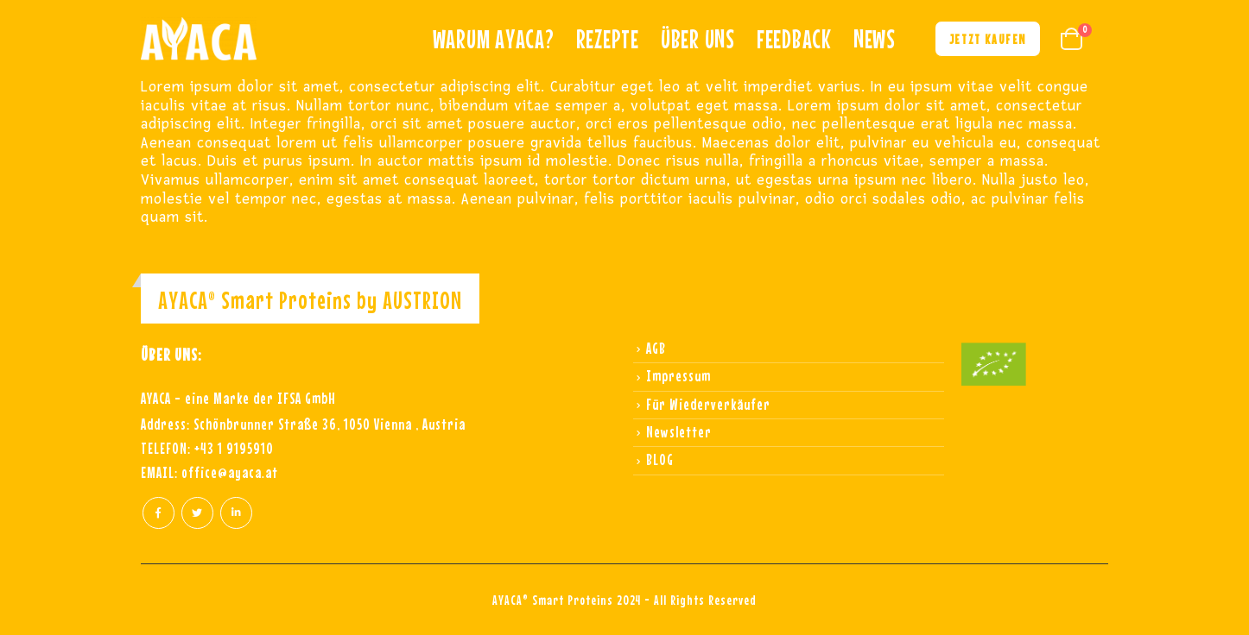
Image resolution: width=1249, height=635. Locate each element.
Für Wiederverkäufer (708, 404)
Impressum (678, 376)
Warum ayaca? (494, 39)
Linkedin (236, 513)
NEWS (874, 39)
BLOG (660, 459)
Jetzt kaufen (987, 39)
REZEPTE (607, 39)
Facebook (158, 513)
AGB (656, 348)
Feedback (794, 39)
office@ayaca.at (229, 472)
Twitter (197, 513)
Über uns (698, 39)
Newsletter (679, 432)
